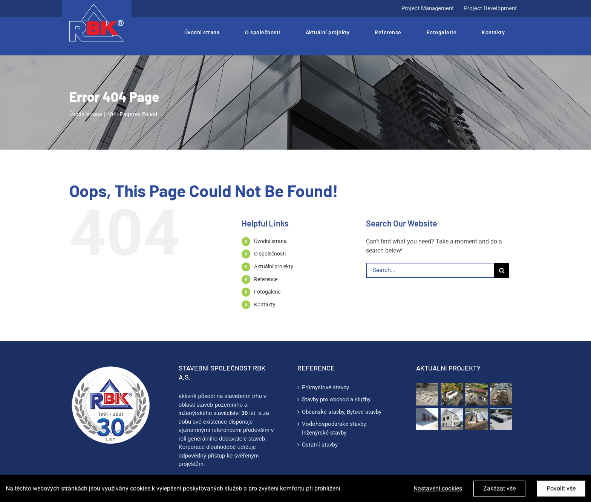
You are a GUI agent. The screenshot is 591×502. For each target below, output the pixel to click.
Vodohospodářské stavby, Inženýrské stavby (334, 428)
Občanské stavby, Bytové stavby (341, 412)
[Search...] (430, 270)
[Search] (501, 270)
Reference (265, 279)
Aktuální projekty (273, 266)
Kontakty (265, 305)
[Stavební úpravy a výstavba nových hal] (427, 419)
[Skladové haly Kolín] (501, 394)
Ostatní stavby (320, 444)
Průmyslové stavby (325, 387)
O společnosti (270, 254)
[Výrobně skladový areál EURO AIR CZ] (452, 394)
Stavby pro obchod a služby (336, 399)
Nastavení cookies (437, 493)
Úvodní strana (270, 241)
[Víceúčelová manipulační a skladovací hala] (476, 419)
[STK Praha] (501, 419)
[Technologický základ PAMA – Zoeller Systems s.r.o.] (427, 394)
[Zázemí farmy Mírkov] (476, 394)
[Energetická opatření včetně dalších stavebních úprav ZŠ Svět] (452, 419)
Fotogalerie (267, 292)
